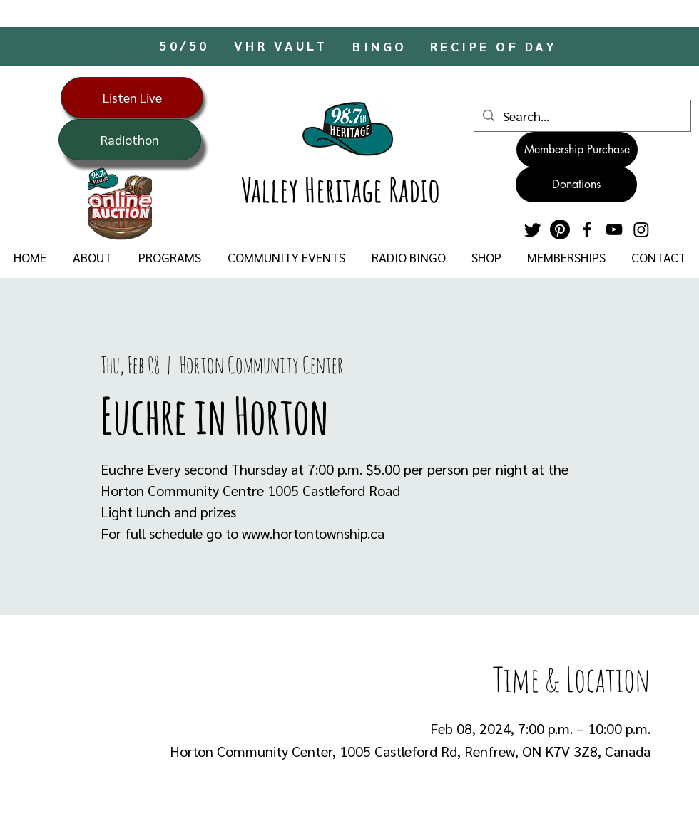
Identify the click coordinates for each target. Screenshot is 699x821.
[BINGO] (381, 46)
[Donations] (576, 184)
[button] (92, 257)
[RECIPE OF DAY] (495, 46)
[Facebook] (587, 229)
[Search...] (581, 115)
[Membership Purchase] (577, 149)
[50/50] (186, 45)
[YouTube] (614, 229)
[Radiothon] (129, 139)
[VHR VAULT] (282, 45)
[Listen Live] (132, 97)
